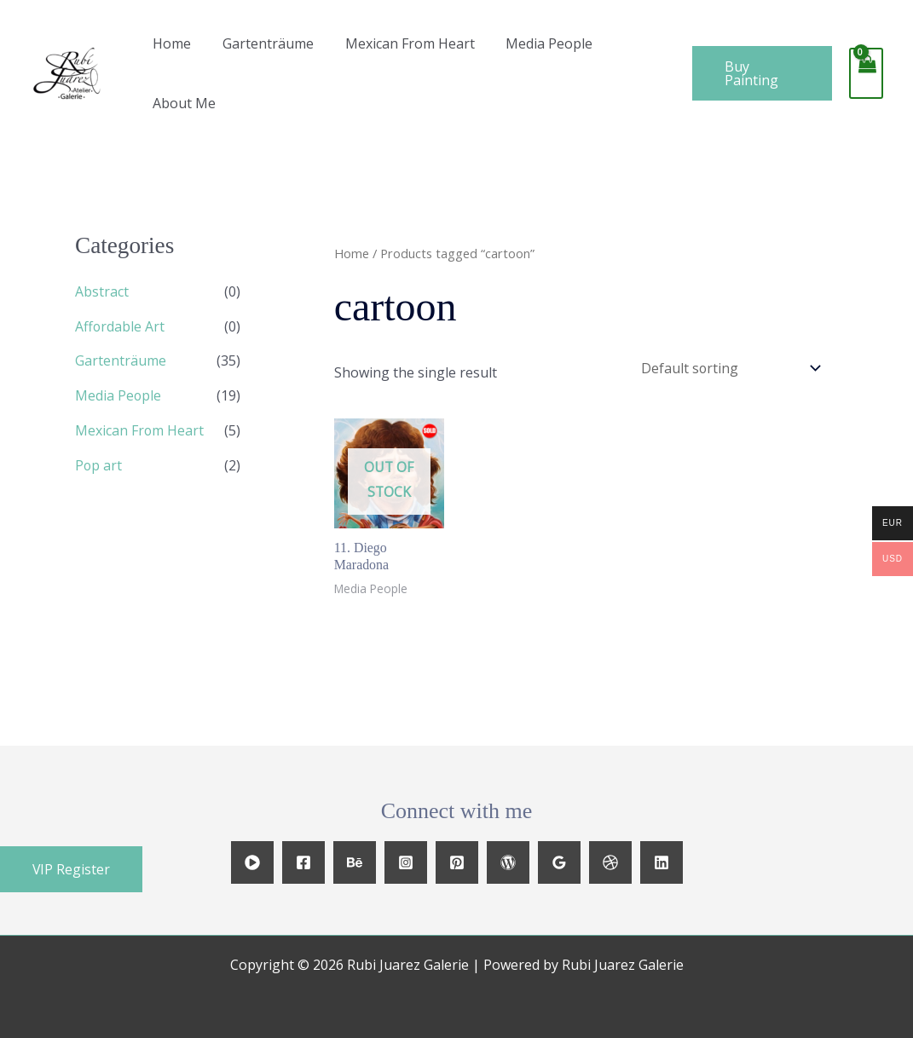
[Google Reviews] (559, 862)
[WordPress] (508, 862)
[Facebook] (303, 862)
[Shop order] (725, 368)
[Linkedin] (661, 862)
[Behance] (354, 862)
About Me (182, 103)
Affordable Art (120, 325)
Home (170, 43)
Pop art (99, 462)
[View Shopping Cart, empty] (865, 73)
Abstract (102, 291)
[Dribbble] (610, 862)
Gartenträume (262, 43)
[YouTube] (252, 862)
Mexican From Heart (400, 43)
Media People (535, 43)
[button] (71, 869)
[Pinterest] (457, 862)
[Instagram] (405, 862)
